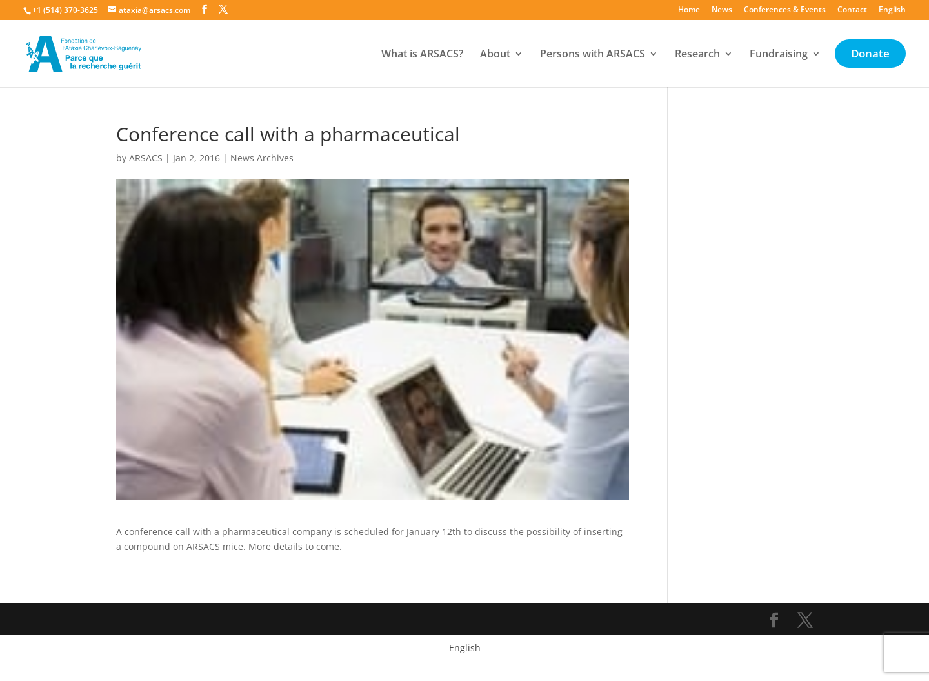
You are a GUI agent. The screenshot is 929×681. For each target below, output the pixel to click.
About (495, 55)
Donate (870, 55)
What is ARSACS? (422, 55)
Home (689, 10)
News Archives (262, 158)
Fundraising (779, 55)
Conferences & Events (785, 10)
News (722, 10)
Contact (852, 10)
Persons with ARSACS (592, 55)
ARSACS (146, 158)
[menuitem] (892, 12)
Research (697, 55)
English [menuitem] (465, 648)
